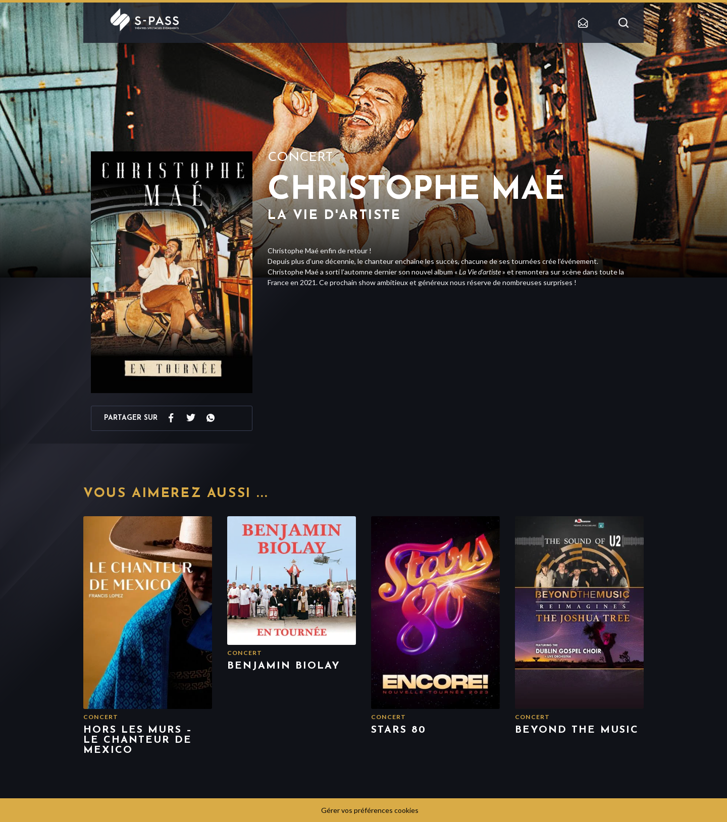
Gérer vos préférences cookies (370, 810)
